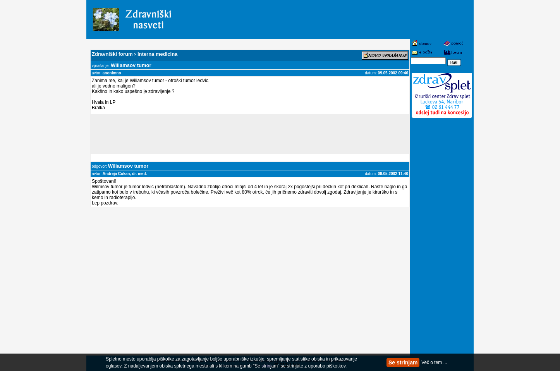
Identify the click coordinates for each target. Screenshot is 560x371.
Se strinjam (402, 362)
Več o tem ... (434, 362)
